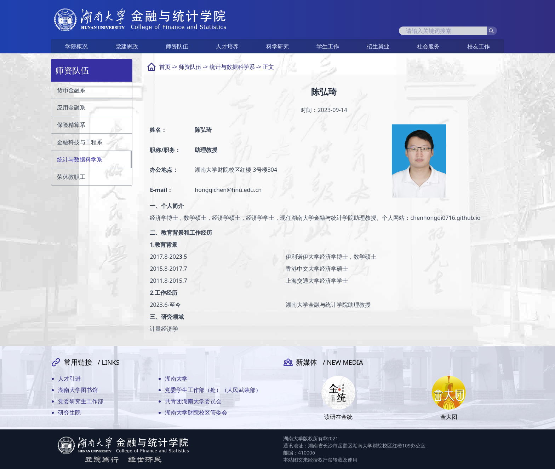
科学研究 (277, 46)
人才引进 (69, 378)
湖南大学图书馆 (78, 390)
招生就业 (378, 46)
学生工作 (327, 46)
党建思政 (126, 46)
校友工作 (478, 46)
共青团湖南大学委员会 (193, 401)
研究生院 (69, 412)
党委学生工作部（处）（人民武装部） (213, 390)
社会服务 (428, 46)
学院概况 (76, 46)
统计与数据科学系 (232, 67)
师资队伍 (177, 46)
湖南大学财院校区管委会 (196, 412)
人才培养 (227, 46)
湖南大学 (176, 378)
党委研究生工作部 (80, 401)
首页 (165, 67)
